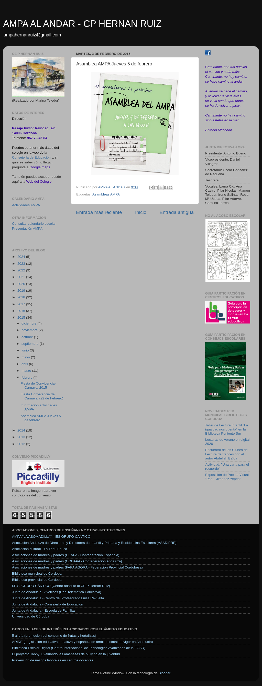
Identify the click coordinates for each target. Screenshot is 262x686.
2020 (21, 284)
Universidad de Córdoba (30, 616)
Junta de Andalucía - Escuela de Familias (43, 610)
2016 (21, 311)
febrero (27, 377)
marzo (26, 371)
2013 (21, 437)
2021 (21, 277)
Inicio (140, 212)
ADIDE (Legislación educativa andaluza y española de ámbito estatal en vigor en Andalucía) (82, 642)
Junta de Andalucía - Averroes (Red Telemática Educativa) (56, 592)
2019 (21, 290)
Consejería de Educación (31, 157)
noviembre (30, 330)
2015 (21, 317)
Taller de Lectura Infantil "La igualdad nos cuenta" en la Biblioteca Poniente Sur (226, 429)
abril (25, 364)
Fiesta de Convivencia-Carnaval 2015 (38, 385)
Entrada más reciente (99, 212)
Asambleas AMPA (106, 194)
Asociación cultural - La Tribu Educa (39, 549)
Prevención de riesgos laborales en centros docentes (52, 660)
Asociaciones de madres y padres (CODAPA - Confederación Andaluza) (67, 561)
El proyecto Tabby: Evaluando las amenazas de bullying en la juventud (66, 654)
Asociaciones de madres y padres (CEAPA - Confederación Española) (65, 555)
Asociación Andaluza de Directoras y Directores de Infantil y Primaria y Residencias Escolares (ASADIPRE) (94, 543)
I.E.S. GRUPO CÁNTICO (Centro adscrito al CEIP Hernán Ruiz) (61, 586)
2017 (21, 304)
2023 (21, 264)
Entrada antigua (177, 212)
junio (25, 350)
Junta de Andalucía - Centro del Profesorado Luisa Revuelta (58, 598)
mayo (26, 357)
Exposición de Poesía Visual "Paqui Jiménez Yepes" (227, 477)
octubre (27, 337)
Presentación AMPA (27, 228)
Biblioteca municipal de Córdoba (37, 573)
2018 (21, 297)
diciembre (29, 323)
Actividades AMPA (26, 205)
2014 (21, 430)
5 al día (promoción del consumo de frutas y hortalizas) (54, 636)
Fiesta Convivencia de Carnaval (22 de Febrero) (42, 396)
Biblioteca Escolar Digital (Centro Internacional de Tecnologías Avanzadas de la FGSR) (78, 648)
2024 (21, 257)
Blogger (164, 673)
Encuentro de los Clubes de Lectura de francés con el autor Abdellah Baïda (226, 454)
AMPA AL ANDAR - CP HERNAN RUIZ (82, 23)
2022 (21, 270)
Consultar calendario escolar (34, 224)
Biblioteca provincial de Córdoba (37, 580)
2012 (21, 444)
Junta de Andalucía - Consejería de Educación (47, 604)
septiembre (30, 344)
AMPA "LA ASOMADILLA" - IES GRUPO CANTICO (51, 536)
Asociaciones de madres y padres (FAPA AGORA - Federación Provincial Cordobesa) (77, 567)
